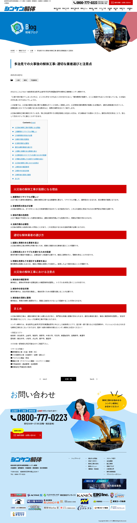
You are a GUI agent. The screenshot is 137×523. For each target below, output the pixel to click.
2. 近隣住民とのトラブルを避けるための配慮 (30, 155)
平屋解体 (34, 80)
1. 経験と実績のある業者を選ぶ (26, 151)
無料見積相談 (111, 472)
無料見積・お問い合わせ (121, 2)
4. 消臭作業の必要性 (22, 143)
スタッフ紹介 (102, 9)
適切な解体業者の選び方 (23, 147)
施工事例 (116, 9)
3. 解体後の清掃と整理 (23, 174)
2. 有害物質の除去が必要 (23, 135)
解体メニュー (84, 9)
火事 (18, 80)
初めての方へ (65, 9)
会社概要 (110, 9)
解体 (25, 80)
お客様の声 (129, 9)
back (92, 379)
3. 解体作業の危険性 (22, 139)
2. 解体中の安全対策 (22, 170)
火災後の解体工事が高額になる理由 (27, 127)
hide (33, 122)
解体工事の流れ (75, 9)
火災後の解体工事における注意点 (27, 163)
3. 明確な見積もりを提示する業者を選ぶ (29, 159)
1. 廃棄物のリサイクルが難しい (26, 131)
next (45, 379)
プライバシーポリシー (114, 474)
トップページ (75, 458)
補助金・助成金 (93, 9)
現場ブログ (122, 9)
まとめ (17, 178)
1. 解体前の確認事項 (22, 167)
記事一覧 (68, 379)
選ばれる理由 (57, 9)
